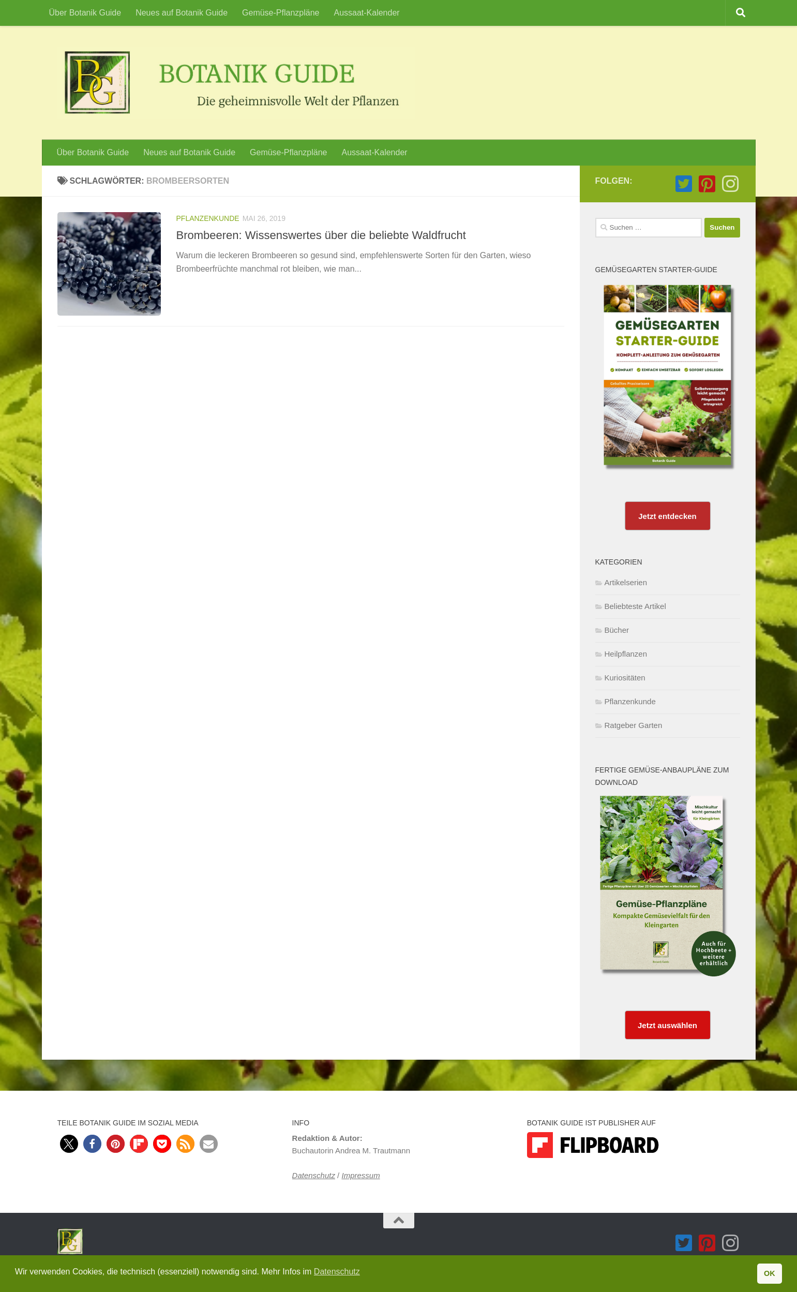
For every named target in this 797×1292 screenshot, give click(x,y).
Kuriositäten (625, 677)
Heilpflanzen (626, 653)
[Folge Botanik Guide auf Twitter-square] (684, 184)
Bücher (617, 630)
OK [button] (769, 1273)
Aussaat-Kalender (366, 12)
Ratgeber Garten (634, 725)
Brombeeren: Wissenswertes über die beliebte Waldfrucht (321, 235)
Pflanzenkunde (207, 218)
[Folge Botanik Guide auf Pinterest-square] (707, 184)
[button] (69, 1144)
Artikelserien (626, 582)
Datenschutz (313, 1175)
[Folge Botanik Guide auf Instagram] (730, 184)
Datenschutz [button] (337, 1271)
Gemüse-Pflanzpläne (280, 12)
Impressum (360, 1175)
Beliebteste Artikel (635, 606)
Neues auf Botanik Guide (182, 12)
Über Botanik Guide (85, 12)
